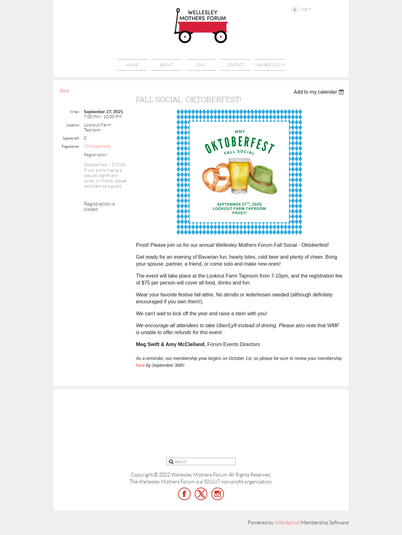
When (74, 112)
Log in (305, 8)
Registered (70, 146)
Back (64, 91)
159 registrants (97, 146)
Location (72, 125)
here (140, 365)
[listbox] (319, 92)
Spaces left (70, 138)
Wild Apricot (287, 523)
